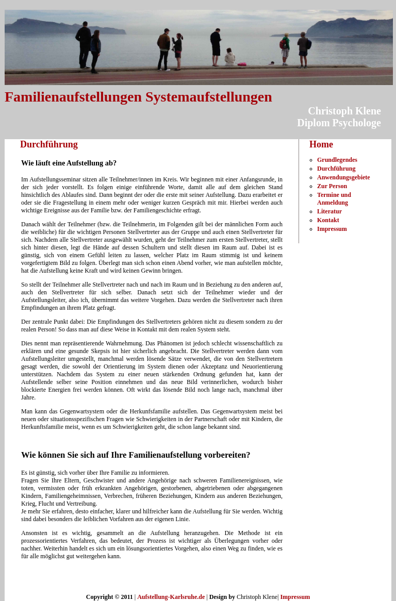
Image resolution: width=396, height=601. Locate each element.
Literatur (329, 211)
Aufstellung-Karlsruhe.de (171, 596)
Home (321, 144)
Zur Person (332, 186)
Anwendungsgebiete (343, 177)
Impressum (332, 228)
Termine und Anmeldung (334, 198)
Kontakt (328, 220)
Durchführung (336, 168)
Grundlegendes (337, 159)
